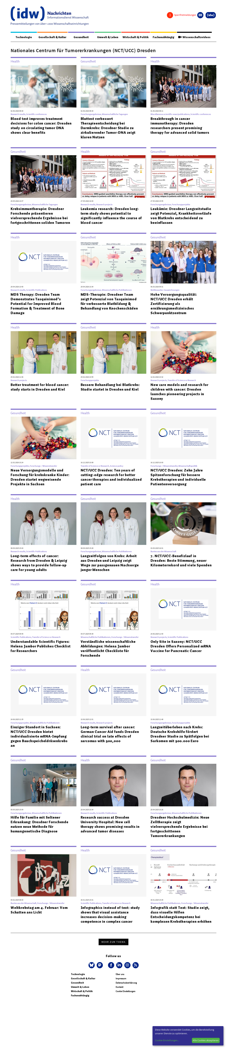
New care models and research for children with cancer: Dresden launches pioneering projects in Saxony (179, 391)
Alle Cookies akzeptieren (206, 1040)
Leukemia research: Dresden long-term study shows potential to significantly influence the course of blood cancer (111, 215)
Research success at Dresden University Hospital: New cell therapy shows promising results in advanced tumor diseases (110, 824)
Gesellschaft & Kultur (52, 37)
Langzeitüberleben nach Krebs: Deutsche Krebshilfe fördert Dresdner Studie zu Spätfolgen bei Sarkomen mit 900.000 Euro (180, 734)
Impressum (121, 978)
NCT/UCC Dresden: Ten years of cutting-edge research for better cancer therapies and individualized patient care (111, 477)
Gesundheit (81, 37)
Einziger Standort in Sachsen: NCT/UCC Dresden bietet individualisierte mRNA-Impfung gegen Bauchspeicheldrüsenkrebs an (39, 736)
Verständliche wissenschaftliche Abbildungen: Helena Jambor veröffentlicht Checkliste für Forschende (108, 648)
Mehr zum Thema (113, 942)
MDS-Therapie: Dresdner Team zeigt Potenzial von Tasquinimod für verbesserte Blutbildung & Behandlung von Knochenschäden (109, 301)
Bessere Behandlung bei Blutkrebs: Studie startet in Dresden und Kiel (110, 387)
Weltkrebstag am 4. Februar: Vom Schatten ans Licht (39, 910)
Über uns (120, 974)
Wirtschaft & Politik (135, 37)
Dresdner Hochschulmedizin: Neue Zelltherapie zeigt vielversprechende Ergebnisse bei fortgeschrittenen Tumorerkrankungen (180, 827)
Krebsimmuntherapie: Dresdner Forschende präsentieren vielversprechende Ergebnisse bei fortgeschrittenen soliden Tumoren (40, 215)
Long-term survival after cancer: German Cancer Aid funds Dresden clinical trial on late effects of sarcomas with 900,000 (110, 734)
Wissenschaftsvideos (194, 37)
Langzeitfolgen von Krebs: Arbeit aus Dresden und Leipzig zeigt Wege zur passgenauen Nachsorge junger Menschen (110, 563)
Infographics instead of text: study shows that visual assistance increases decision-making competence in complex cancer (110, 914)
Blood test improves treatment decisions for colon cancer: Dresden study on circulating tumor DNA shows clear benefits (41, 125)
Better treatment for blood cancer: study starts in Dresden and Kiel (40, 387)
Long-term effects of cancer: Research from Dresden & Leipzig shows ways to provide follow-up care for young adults (39, 563)
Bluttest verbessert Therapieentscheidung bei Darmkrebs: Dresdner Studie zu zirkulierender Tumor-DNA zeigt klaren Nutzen (108, 128)
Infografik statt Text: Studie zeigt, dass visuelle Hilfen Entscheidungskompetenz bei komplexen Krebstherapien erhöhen (181, 914)
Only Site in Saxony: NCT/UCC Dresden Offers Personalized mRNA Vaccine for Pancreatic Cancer (181, 646)
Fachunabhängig (163, 37)
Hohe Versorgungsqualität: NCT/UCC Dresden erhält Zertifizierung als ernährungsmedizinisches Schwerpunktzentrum (174, 304)
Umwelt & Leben (107, 37)
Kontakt (119, 987)
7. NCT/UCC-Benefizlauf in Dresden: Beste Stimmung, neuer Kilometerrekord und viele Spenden (181, 560)
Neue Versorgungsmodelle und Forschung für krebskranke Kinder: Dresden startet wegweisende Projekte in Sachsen (40, 477)
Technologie (23, 37)
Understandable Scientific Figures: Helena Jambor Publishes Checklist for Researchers (40, 646)
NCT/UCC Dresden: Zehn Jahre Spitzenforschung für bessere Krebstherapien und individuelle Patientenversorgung (178, 477)
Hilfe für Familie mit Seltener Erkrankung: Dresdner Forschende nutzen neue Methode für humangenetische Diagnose (39, 824)
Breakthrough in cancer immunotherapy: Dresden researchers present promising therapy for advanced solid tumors (180, 125)
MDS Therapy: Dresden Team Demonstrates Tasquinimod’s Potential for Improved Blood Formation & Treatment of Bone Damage (38, 304)
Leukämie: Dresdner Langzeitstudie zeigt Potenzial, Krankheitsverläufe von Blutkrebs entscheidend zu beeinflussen (181, 215)
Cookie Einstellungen (125, 991)
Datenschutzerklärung (126, 982)
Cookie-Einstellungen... (167, 1040)
